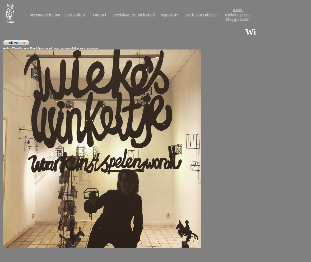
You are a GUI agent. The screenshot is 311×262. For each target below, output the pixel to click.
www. (238, 9)
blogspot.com (237, 19)
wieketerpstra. (237, 14)
